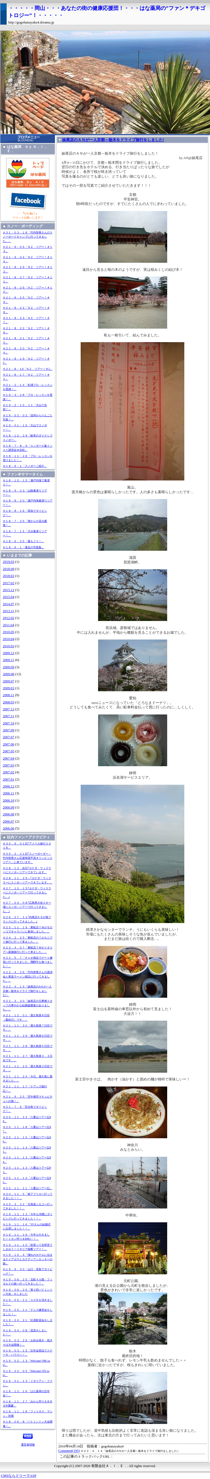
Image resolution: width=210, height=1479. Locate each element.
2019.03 (8, 562)
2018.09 (8, 569)
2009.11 (8, 660)
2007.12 (8, 709)
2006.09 (8, 807)
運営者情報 (28, 1444)
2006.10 (8, 800)
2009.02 (8, 688)
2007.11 (8, 716)
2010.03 (8, 646)
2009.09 (8, 667)
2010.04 (8, 639)
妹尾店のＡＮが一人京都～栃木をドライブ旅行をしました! (113, 139)
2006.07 (8, 821)
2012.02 (8, 618)
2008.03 (8, 702)
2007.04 (8, 758)
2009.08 (8, 674)
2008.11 (8, 695)
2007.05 (8, 751)
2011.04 (8, 625)
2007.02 (8, 772)
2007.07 (8, 737)
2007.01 (8, 779)
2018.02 (8, 576)
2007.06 (8, 744)
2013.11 (8, 611)
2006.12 (8, 786)
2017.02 (8, 583)
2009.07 (8, 681)
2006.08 (8, 814)
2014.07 (8, 604)
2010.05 (8, 632)
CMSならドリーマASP (18, 1476)
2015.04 (8, 597)
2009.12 (8, 653)
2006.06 (8, 828)
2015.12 (8, 590)
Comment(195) (69, 1451)
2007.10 (8, 723)
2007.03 (8, 765)
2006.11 (8, 793)
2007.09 (8, 730)
